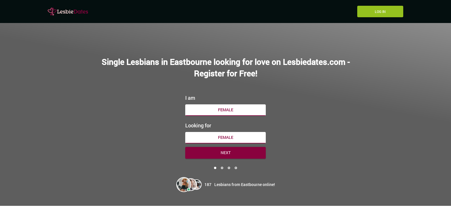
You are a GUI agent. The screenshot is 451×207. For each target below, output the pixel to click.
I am (190, 97)
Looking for (198, 125)
